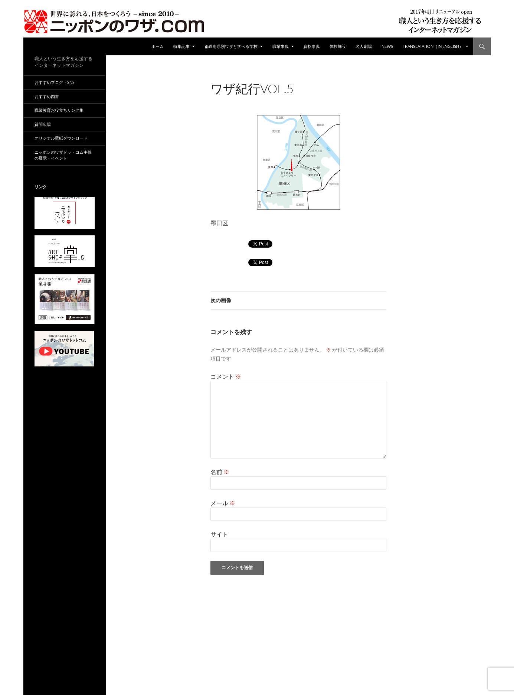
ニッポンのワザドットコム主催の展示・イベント (63, 155)
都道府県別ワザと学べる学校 (231, 46)
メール (222, 502)
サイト (219, 534)
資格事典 (312, 46)
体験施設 (338, 46)
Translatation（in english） (433, 46)
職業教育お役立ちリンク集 (59, 110)
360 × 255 (271, 98)
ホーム (157, 46)
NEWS (387, 46)
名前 (219, 471)
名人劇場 (364, 46)
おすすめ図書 (47, 96)
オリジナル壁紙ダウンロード (61, 138)
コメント (225, 376)
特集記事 (181, 46)
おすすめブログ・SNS (55, 82)
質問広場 (43, 124)
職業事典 (280, 46)
